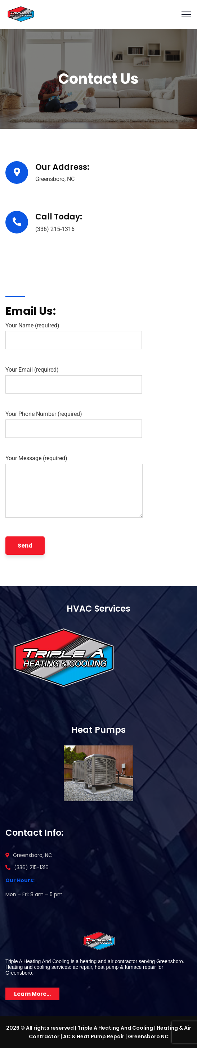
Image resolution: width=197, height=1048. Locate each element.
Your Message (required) (74, 488)
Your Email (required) (73, 380)
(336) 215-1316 (55, 229)
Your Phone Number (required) (73, 424)
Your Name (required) (73, 335)
